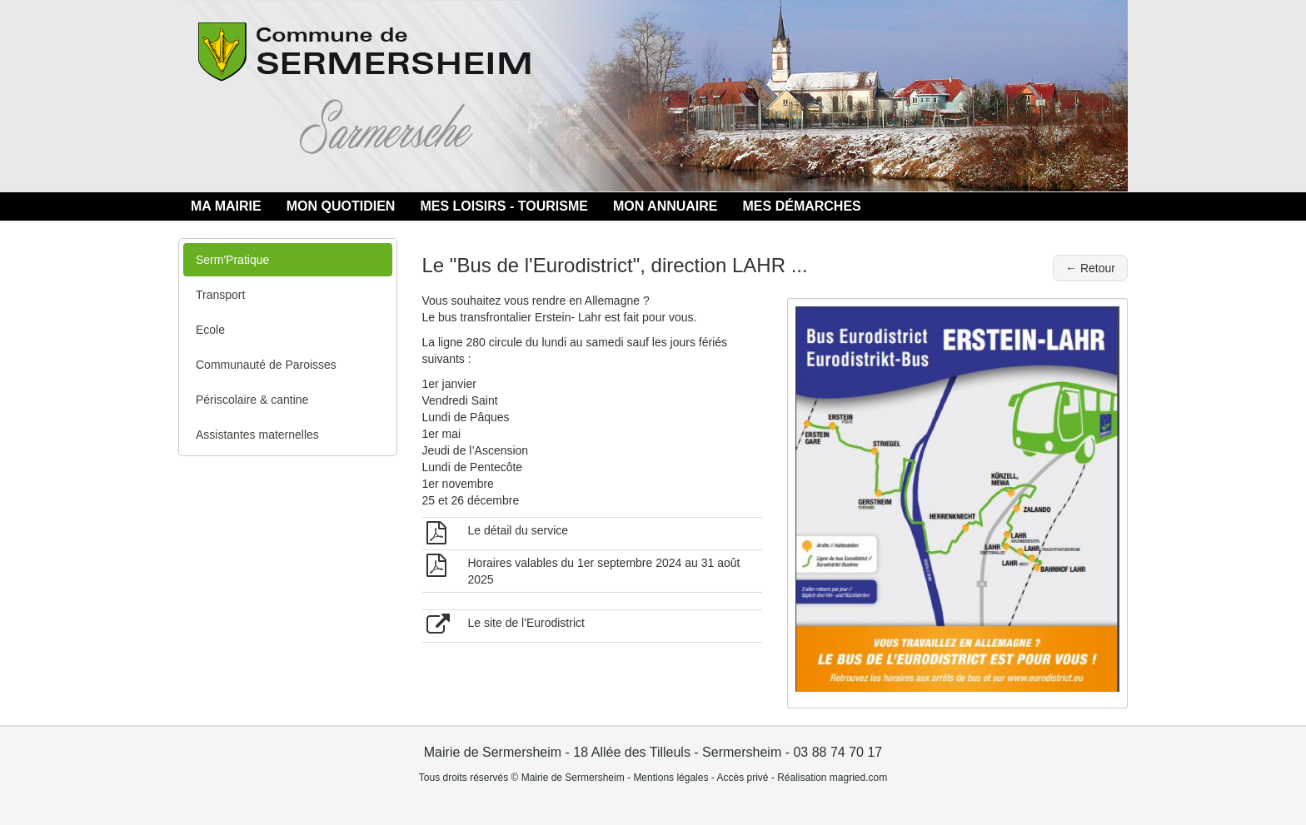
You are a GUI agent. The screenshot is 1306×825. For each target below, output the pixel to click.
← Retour (1090, 268)
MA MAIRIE (226, 206)
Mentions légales (670, 777)
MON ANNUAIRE (665, 206)
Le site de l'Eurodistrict (526, 622)
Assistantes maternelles (257, 434)
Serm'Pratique (232, 259)
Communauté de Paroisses (266, 364)
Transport (220, 294)
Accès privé (742, 777)
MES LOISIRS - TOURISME (504, 206)
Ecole (210, 329)
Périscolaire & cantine (252, 399)
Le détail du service (518, 530)
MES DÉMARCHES (802, 206)
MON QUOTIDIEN (341, 206)
